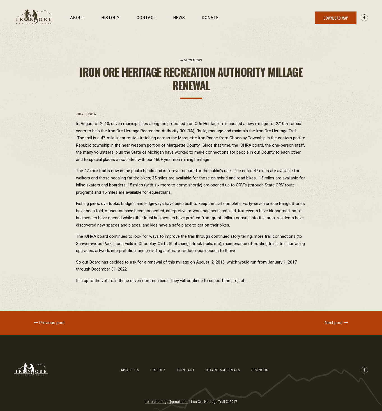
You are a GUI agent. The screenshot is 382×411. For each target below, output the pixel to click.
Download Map (335, 18)
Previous (49, 322)
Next (336, 322)
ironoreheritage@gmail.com (166, 402)
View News (191, 60)
